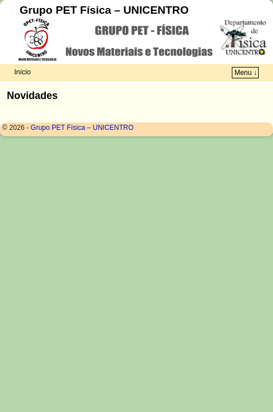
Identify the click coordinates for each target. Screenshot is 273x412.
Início (22, 72)
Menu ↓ (246, 73)
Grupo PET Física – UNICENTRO (103, 10)
